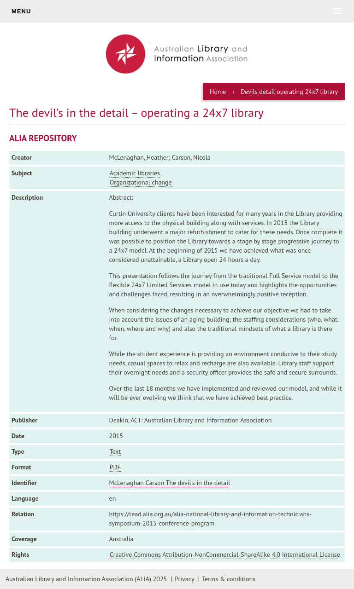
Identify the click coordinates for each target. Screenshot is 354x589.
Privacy (184, 579)
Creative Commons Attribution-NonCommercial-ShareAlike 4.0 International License (225, 554)
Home (218, 91)
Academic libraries (135, 173)
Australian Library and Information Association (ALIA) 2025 (86, 579)
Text (115, 451)
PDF (115, 467)
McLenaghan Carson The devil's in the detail (169, 483)
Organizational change (141, 182)
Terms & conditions (228, 579)
